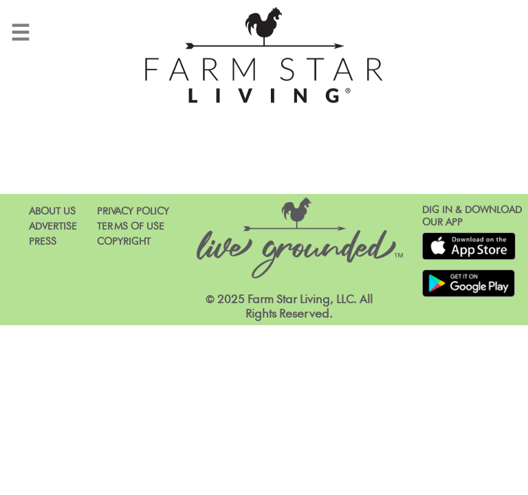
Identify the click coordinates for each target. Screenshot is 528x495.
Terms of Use (130, 226)
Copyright (124, 242)
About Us (52, 211)
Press (42, 242)
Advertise (53, 226)
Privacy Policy (133, 211)
